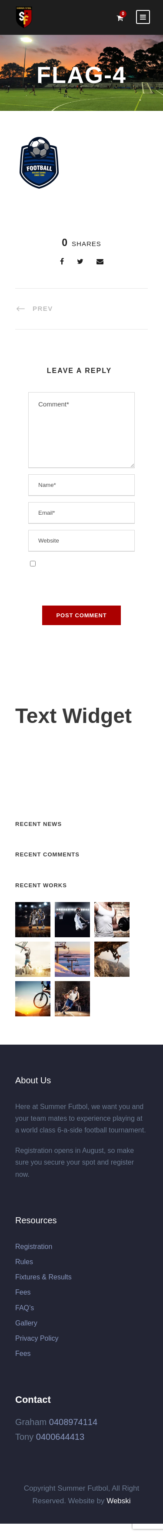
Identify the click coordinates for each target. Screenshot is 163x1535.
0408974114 (73, 1422)
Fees (23, 1292)
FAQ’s (24, 1308)
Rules (24, 1261)
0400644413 (60, 1437)
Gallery (26, 1323)
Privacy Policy (37, 1338)
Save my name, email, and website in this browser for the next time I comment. (78, 574)
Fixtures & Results (43, 1277)
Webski (118, 1501)
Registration (33, 1246)
